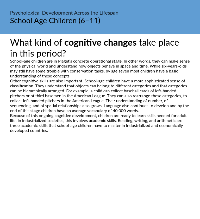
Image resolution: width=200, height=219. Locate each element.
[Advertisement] (100, 181)
